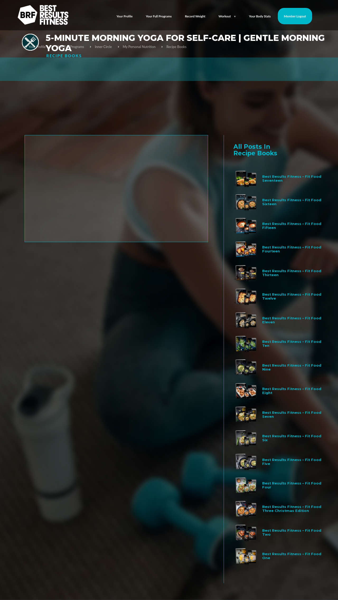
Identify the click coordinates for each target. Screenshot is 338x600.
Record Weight (195, 16)
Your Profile (124, 16)
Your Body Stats (260, 16)
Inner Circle (103, 47)
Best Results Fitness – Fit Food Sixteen (291, 202)
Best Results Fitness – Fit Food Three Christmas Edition (291, 509)
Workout (227, 16)
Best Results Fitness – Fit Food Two (291, 532)
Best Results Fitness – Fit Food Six (291, 438)
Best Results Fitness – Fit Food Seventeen (291, 179)
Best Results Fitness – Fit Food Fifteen (291, 226)
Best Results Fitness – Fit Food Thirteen (291, 273)
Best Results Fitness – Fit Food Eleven (291, 320)
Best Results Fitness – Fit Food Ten (291, 344)
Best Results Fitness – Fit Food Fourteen (291, 249)
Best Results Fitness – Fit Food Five (291, 462)
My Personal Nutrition (139, 47)
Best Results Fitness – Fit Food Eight (291, 391)
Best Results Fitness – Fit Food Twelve (291, 296)
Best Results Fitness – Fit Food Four (291, 485)
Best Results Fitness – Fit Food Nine (291, 367)
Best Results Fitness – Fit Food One (291, 556)
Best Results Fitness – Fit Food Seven (291, 415)
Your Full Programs (159, 16)
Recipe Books (176, 47)
